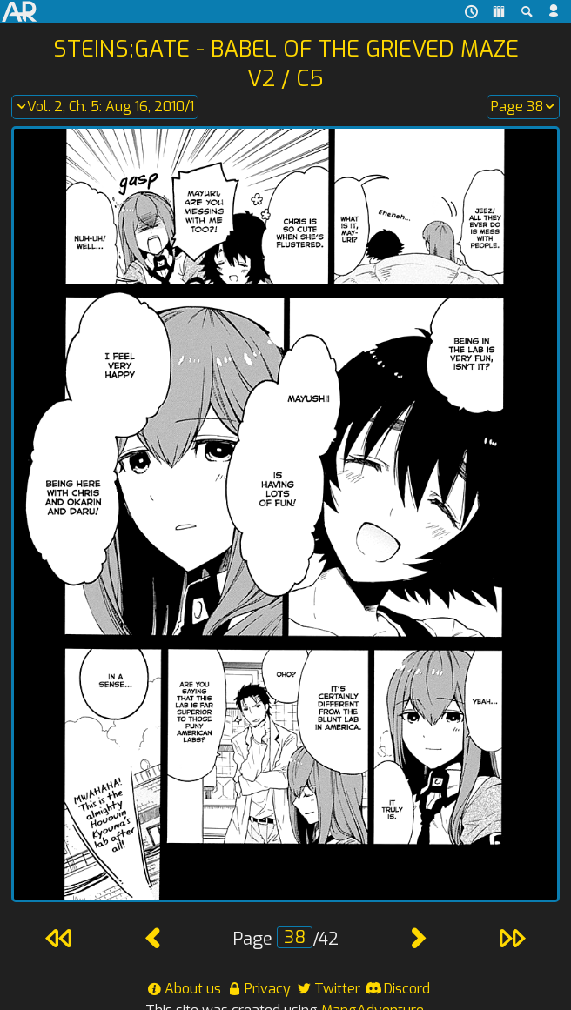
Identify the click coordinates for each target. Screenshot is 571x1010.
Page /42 (285, 939)
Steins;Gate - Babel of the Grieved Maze (286, 49)
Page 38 (523, 107)
